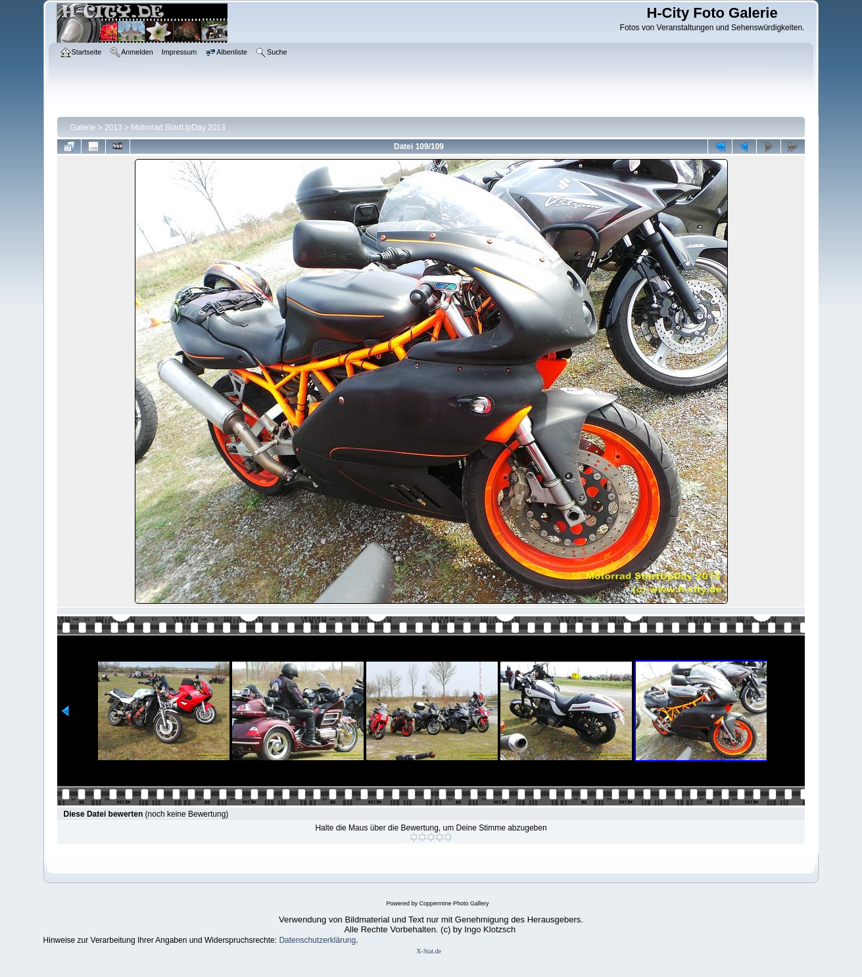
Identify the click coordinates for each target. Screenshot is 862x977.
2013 (113, 127)
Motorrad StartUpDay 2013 (178, 127)
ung (349, 940)
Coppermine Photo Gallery (454, 903)
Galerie (83, 127)
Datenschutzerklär (311, 940)
